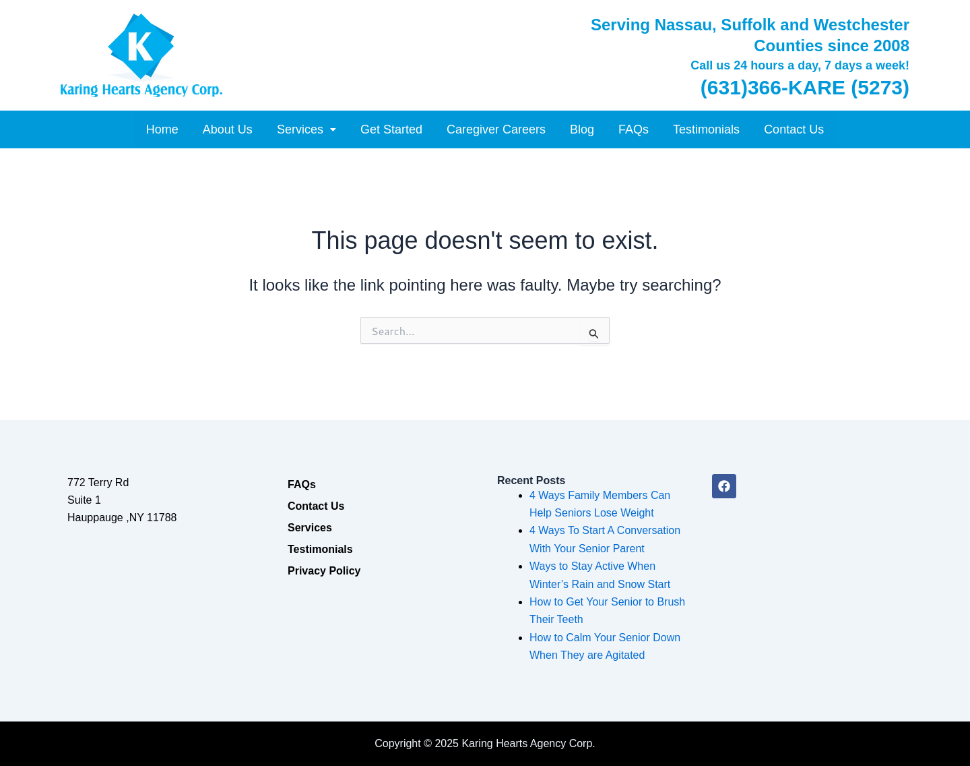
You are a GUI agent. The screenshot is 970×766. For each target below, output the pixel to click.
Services (306, 129)
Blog (582, 129)
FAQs (633, 129)
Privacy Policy (324, 571)
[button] (306, 129)
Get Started (391, 129)
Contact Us (794, 129)
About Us (228, 129)
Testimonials (706, 129)
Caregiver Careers (496, 129)
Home (162, 129)
